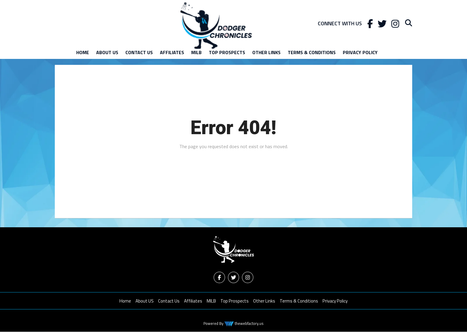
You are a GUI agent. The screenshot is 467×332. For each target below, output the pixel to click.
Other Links (266, 52)
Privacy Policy (360, 52)
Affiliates (172, 52)
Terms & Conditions (312, 52)
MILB (196, 52)
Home (82, 52)
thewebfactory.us (249, 324)
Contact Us (139, 52)
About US (107, 52)
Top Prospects (227, 52)
